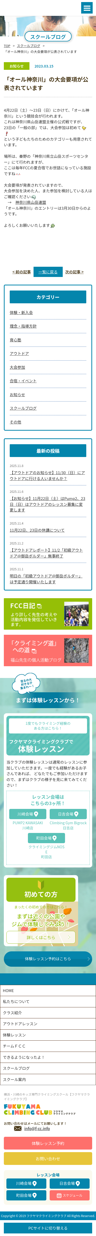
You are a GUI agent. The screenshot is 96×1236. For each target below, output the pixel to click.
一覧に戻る (48, 271)
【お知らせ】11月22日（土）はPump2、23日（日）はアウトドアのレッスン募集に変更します (47, 504)
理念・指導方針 (23, 326)
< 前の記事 (21, 271)
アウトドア (19, 353)
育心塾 (15, 339)
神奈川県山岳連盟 (30, 202)
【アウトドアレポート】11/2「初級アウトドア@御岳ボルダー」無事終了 (46, 553)
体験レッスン (14, 1035)
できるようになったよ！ (24, 1057)
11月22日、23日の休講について (37, 530)
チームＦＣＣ (14, 1046)
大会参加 (17, 367)
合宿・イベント (23, 380)
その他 (15, 422)
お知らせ (17, 394)
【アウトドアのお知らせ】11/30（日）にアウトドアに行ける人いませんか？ (47, 475)
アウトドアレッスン (20, 1023)
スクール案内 (14, 1079)
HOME (8, 990)
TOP (7, 45)
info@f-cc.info (37, 1128)
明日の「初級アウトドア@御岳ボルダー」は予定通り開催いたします (46, 578)
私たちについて (16, 1001)
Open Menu (87, 8)
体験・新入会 (21, 312)
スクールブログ (28, 45)
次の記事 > (74, 271)
